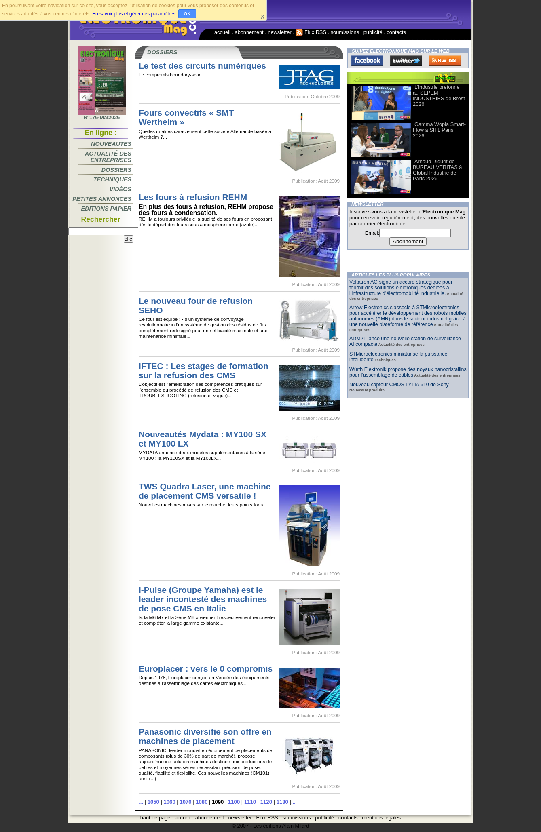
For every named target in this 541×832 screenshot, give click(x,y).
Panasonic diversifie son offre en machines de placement (205, 736)
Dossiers (116, 169)
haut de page (155, 818)
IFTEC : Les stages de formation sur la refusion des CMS (203, 370)
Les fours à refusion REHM (193, 197)
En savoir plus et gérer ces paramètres (133, 14)
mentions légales (381, 818)
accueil (222, 32)
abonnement (249, 32)
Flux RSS (311, 32)
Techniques (112, 179)
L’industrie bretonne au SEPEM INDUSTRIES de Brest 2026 (439, 95)
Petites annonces (101, 199)
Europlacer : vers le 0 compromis (206, 668)
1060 (169, 802)
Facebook (367, 60)
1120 (266, 802)
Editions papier (106, 208)
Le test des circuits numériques (202, 65)
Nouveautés (111, 144)
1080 (201, 802)
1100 (234, 802)
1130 (282, 802)
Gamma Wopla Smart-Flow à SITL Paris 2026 (439, 130)
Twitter (406, 60)
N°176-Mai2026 (102, 115)
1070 (185, 802)
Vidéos (120, 189)
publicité (373, 32)
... (141, 802)
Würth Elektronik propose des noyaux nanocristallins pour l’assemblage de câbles (408, 372)
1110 (250, 802)
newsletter (279, 32)
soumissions (345, 32)
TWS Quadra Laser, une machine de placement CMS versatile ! (205, 491)
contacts (396, 32)
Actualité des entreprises (108, 156)
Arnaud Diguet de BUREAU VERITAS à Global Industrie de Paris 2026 (437, 169)
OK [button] (187, 13)
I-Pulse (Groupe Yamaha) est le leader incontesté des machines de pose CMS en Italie (203, 599)
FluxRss (445, 60)
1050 (153, 802)
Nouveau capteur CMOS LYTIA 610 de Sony (399, 385)
